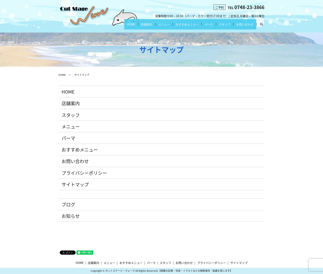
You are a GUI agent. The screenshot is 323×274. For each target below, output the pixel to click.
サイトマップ (75, 184)
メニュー (164, 24)
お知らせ (71, 215)
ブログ (68, 204)
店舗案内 (146, 24)
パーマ (208, 24)
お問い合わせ (244, 24)
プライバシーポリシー (84, 172)
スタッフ (224, 24)
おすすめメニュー (187, 24)
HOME (131, 24)
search (263, 25)
